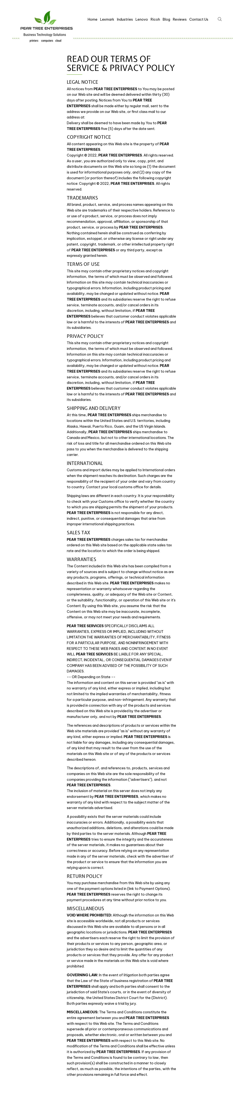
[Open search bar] (220, 18)
